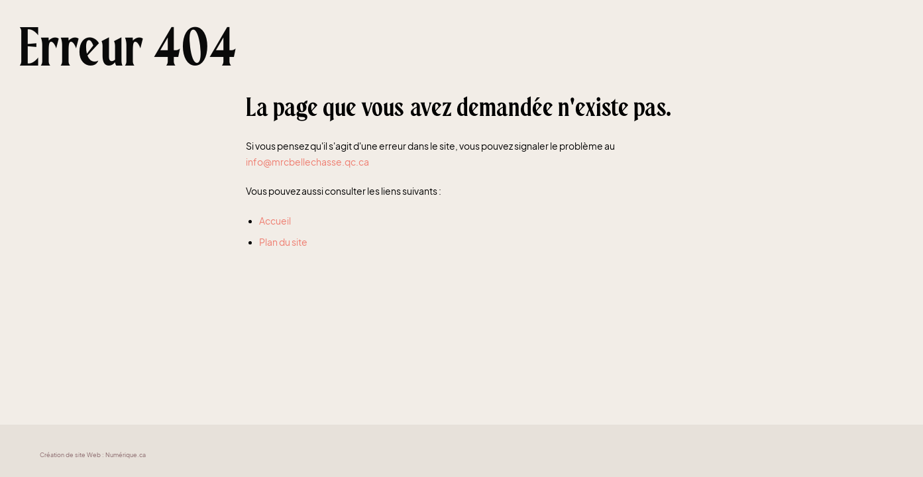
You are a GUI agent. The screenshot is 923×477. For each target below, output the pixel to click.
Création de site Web (70, 454)
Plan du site (283, 242)
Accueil (275, 221)
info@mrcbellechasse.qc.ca (307, 162)
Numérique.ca (125, 454)
